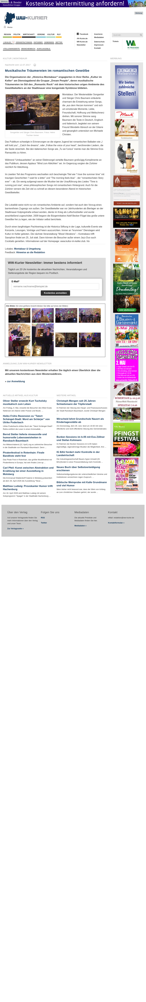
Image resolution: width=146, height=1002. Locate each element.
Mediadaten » (80, 526)
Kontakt (97, 48)
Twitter (44, 523)
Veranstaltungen (24, 42)
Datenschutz (99, 42)
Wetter (58, 42)
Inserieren (98, 34)
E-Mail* (15, 281)
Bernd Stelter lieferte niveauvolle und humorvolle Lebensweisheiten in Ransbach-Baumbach (25, 437)
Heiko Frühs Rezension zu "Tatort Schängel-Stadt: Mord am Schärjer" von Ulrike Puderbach (26, 419)
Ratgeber (38, 42)
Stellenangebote (11, 49)
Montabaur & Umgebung (27, 249)
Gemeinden (49, 42)
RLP (59, 34)
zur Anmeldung (16, 381)
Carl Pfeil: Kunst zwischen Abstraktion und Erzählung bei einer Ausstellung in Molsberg (28, 471)
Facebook (84, 34)
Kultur (51, 34)
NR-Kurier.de (82, 42)
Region (7, 34)
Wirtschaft (28, 34)
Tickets (116, 41)
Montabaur (20, 58)
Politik (17, 34)
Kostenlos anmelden (55, 293)
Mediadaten (99, 37)
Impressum (99, 45)
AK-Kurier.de (82, 39)
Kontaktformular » (116, 523)
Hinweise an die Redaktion (30, 252)
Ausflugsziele (43, 49)
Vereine (41, 34)
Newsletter (81, 45)
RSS (43, 518)
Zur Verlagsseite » (15, 528)
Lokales (9, 42)
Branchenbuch (28, 49)
